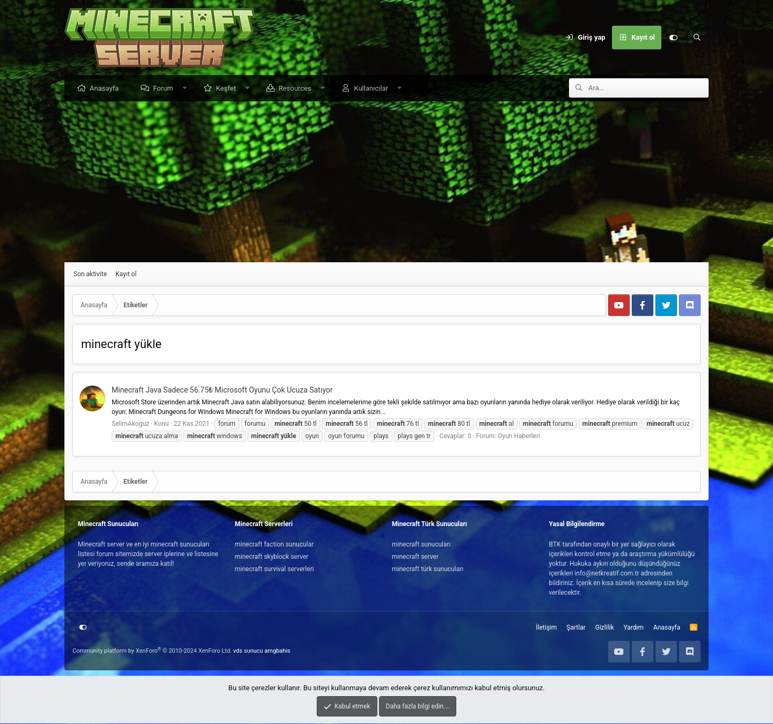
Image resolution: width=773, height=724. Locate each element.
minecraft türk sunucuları (427, 569)
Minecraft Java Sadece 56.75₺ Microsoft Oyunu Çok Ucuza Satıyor (222, 390)
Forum (166, 89)
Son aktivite (90, 274)
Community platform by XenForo (152, 651)
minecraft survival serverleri (274, 569)
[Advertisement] (386, 182)
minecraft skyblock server (272, 557)
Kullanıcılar (373, 89)
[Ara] (697, 37)
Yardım (634, 628)
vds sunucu (248, 651)
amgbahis (277, 651)
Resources (297, 89)
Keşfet (228, 89)
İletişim (546, 628)
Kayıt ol (125, 274)
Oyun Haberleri (519, 436)
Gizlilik (604, 628)
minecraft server (415, 557)
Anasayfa (106, 89)
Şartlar (575, 628)
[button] (187, 89)
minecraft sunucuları (421, 545)
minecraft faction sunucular (274, 545)
